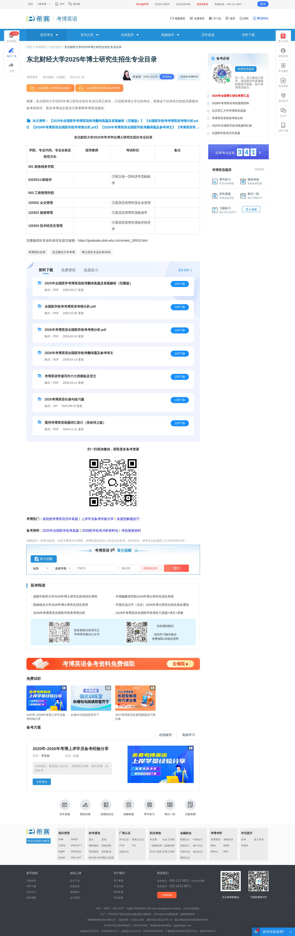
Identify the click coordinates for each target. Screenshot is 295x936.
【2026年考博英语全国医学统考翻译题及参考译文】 (138, 127)
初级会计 (185, 839)
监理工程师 (168, 851)
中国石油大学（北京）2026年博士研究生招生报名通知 (152, 604)
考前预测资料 (131, 530)
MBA (213, 845)
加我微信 (167, 76)
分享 (12, 67)
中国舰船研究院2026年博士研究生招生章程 (145, 596)
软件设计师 (95, 857)
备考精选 (13, 37)
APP (59, 4)
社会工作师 (168, 839)
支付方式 (31, 892)
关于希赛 (118, 880)
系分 (91, 839)
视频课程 (177, 18)
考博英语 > (42, 47)
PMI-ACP (76, 857)
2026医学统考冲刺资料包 (100, 530)
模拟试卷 (85, 807)
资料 (244, 18)
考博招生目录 (36, 252)
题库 (230, 18)
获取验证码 (150, 568)
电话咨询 (283, 97)
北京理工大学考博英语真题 (229, 110)
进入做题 (251, 209)
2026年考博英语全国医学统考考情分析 (59, 612)
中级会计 (198, 839)
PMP (61, 839)
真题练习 (91, 270)
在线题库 (127, 35)
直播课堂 (197, 18)
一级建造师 (156, 845)
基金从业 (198, 851)
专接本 (244, 845)
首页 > (30, 47)
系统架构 (106, 845)
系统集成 (106, 851)
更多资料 (183, 270)
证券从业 (185, 851)
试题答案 (190, 807)
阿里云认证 (138, 839)
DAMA (61, 857)
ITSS (122, 845)
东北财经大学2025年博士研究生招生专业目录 (92, 47)
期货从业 (185, 857)
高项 (103, 839)
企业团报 (283, 82)
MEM (226, 845)
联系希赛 (118, 892)
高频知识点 (107, 807)
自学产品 (75, 880)
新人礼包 (283, 38)
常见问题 (118, 886)
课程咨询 (283, 53)
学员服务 (283, 67)
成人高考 (259, 839)
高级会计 (185, 845)
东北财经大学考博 (63, 252)
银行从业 (198, 845)
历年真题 (208, 35)
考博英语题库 (245, 69)
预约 (176, 568)
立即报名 (41, 781)
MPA (225, 851)
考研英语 (228, 839)
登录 (263, 4)
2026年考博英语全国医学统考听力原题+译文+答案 (149, 612)
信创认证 (124, 851)
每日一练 (169, 807)
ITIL (134, 845)
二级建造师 (168, 845)
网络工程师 (107, 857)
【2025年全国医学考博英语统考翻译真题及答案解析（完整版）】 (96, 121)
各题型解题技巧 (128, 519)
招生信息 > (57, 47)
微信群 (74, 4)
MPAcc (214, 851)
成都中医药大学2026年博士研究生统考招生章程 (65, 596)
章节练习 (149, 807)
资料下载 (248, 35)
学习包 (215, 18)
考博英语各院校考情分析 (227, 118)
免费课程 (68, 270)
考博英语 (215, 839)
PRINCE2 (76, 851)
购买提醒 (31, 897)
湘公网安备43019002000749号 (191, 919)
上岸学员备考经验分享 (97, 519)
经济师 (153, 839)
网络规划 (93, 845)
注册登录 (31, 880)
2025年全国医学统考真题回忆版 (232, 125)
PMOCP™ (76, 845)
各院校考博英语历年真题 (60, 519)
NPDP (74, 839)
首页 (30, 4)
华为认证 (124, 839)
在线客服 (167, 895)
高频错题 (128, 807)
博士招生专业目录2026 (96, 252)
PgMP (61, 851)
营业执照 (118, 897)
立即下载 (180, 283)
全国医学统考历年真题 (226, 133)
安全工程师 (156, 851)
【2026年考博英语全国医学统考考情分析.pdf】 (66, 127)
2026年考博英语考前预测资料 (230, 103)
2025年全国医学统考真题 (61, 530)
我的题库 (260, 169)
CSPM (61, 845)
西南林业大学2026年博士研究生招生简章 (60, 604)
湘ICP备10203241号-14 (159, 919)
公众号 (283, 112)
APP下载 (283, 127)
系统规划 (93, 851)
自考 (243, 839)
